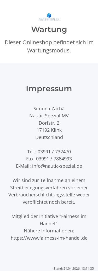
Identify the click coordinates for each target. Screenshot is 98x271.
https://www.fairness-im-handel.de (49, 237)
